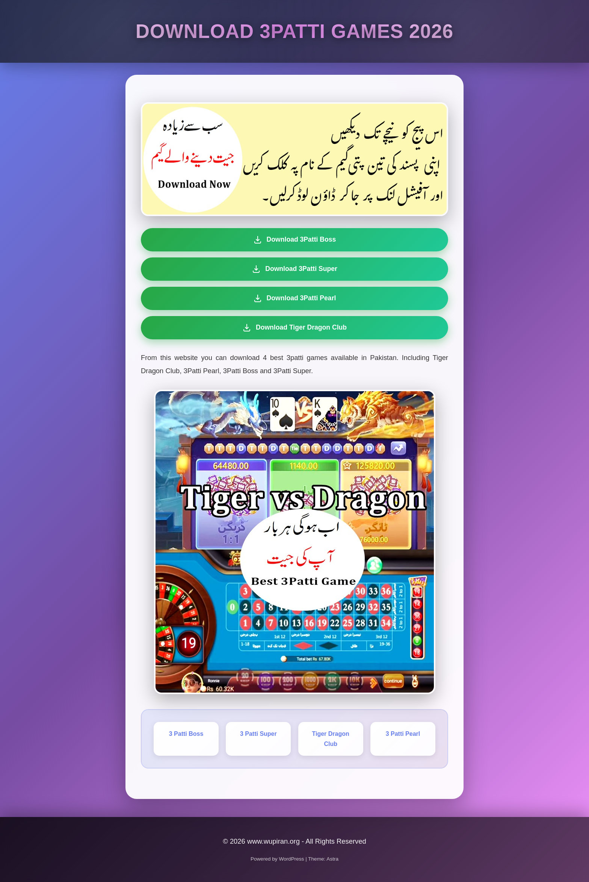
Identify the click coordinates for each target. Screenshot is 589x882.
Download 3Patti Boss (294, 239)
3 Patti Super (258, 734)
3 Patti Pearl (403, 734)
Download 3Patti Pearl (293, 298)
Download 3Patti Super (294, 269)
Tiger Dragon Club (330, 739)
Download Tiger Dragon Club (292, 327)
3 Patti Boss (186, 734)
